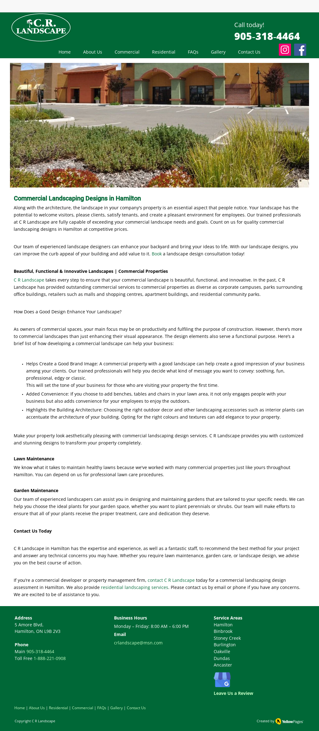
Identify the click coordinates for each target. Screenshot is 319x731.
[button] (127, 51)
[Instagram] (285, 50)
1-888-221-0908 (50, 658)
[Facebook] (300, 50)
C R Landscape (43, 721)
